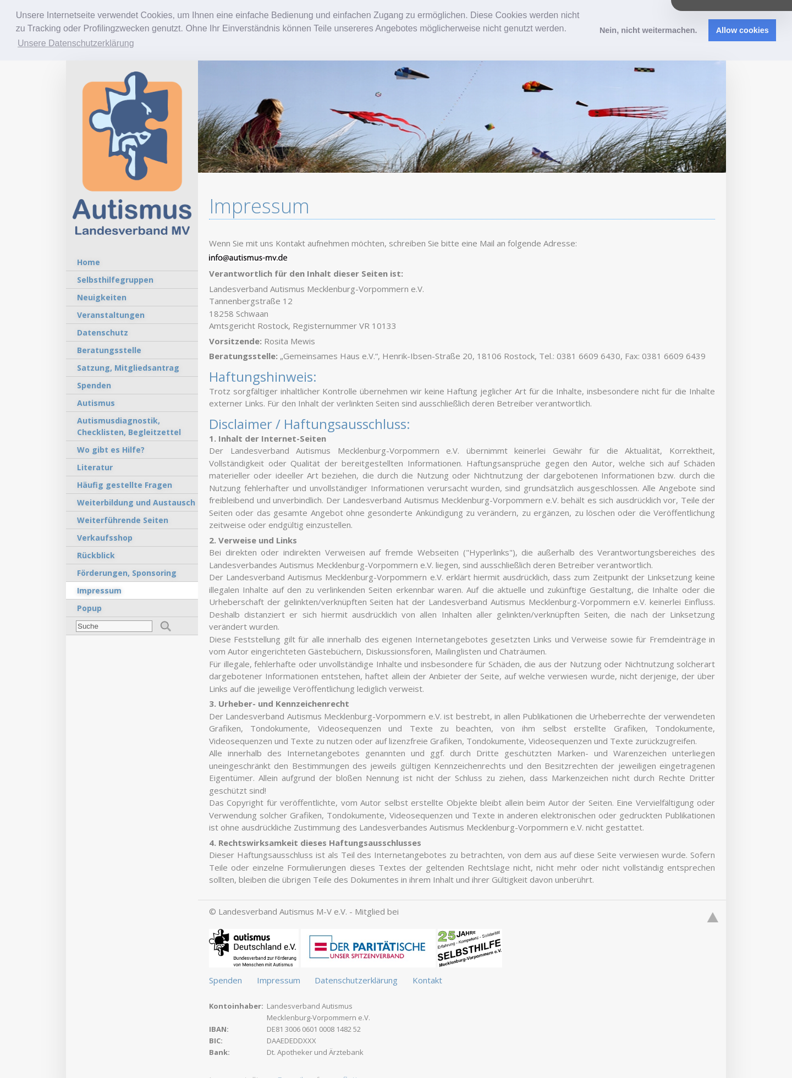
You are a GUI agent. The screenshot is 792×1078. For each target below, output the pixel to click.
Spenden (226, 979)
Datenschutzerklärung (357, 979)
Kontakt (427, 979)
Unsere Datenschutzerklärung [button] (76, 43)
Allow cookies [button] (742, 30)
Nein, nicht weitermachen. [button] (648, 30)
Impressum (279, 979)
